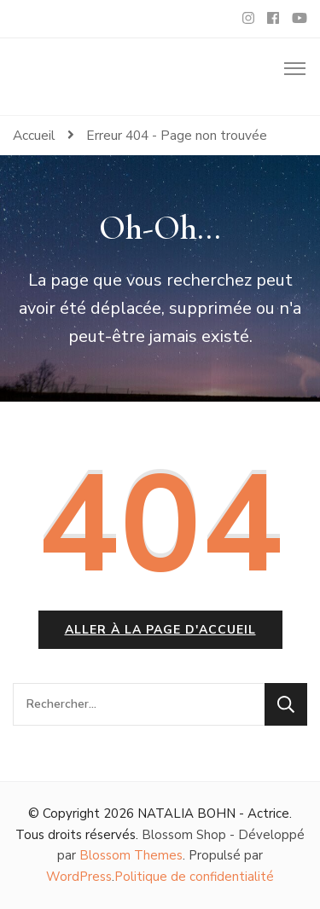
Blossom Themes (131, 855)
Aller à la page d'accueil (160, 630)
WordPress (79, 876)
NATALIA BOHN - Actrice (213, 813)
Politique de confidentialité (194, 876)
